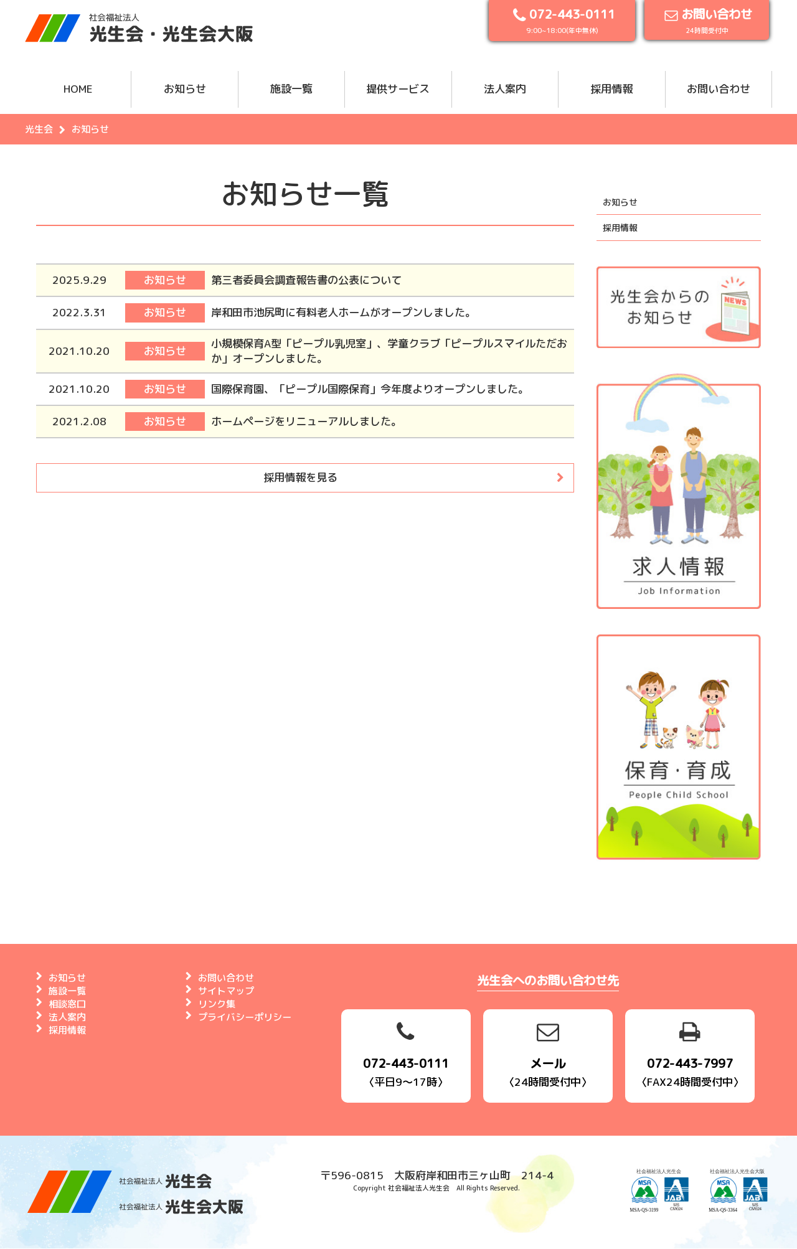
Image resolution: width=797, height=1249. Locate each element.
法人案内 (505, 89)
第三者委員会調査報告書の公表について (306, 280)
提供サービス (398, 89)
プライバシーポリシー (244, 1017)
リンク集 (216, 1004)
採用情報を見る (300, 477)
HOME (78, 89)
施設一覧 (291, 89)
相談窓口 (67, 1004)
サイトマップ (226, 990)
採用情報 (611, 89)
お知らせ (185, 89)
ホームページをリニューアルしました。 (306, 421)
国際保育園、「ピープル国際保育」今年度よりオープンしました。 (370, 389)
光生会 (39, 129)
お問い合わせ (718, 89)
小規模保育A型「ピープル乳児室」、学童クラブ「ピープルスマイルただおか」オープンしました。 (389, 351)
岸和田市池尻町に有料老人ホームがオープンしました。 (343, 312)
